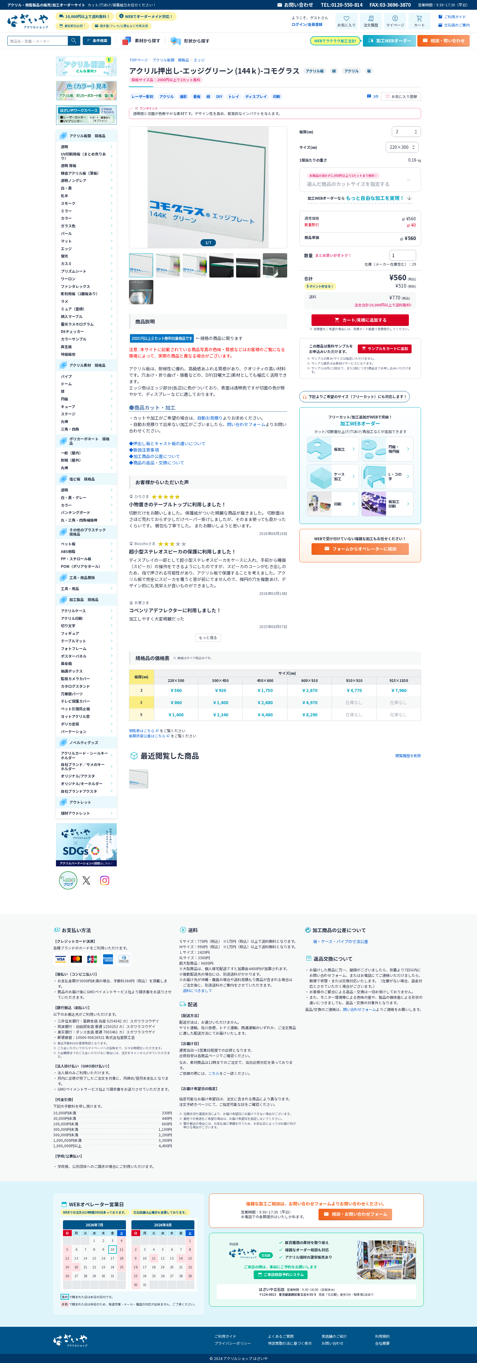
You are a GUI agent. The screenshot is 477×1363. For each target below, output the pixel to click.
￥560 (176, 690)
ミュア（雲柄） (73, 308)
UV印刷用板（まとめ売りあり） (83, 156)
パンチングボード (75, 512)
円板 (64, 398)
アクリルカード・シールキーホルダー (84, 755)
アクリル (166, 96)
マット (66, 240)
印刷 (276, 96)
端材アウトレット (75, 813)
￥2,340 (220, 714)
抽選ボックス (72, 670)
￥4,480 (265, 714)
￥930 (220, 690)
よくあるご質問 (281, 1336)
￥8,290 (309, 714)
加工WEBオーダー (389, 40)
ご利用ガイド (225, 1336)
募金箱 (66, 663)
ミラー (66, 210)
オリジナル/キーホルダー (82, 783)
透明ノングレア (73, 180)
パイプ (66, 376)
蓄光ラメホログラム (77, 324)
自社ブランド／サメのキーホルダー (83, 766)
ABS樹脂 (68, 551)
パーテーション (73, 731)
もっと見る (208, 637)
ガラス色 (68, 225)
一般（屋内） (72, 452)
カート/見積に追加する (360, 320)
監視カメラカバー (75, 678)
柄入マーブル (71, 316)
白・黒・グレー (73, 497)
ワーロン (68, 278)
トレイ (233, 96)
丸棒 (64, 421)
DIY (219, 96)
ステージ (68, 413)
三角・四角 (70, 429)
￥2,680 (265, 702)
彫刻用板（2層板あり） (80, 293)
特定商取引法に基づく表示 (290, 1343)
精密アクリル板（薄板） (81, 173)
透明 (64, 146)
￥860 (176, 702)
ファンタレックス (75, 286)
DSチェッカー (72, 331)
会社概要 (382, 1343)
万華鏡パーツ (72, 693)
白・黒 (66, 187)
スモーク (68, 203)
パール (66, 233)
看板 (196, 96)
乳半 (64, 195)
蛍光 (64, 255)
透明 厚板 (68, 165)
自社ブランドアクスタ (79, 791)
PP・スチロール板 (76, 558)
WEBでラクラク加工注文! (335, 40)
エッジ (66, 248)
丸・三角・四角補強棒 (79, 519)
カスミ (66, 263)
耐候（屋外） (72, 460)
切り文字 (68, 625)
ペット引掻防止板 (75, 708)
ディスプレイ (256, 96)
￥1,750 (265, 690)
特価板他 (68, 354)
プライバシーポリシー (232, 1343)
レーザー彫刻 (142, 96)
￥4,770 (354, 690)
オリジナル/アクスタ (78, 775)
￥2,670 (309, 690)
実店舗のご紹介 (334, 1336)
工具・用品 (70, 588)
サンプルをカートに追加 (384, 348)
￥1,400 (220, 702)
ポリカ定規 (70, 723)
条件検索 (96, 40)
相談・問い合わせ (443, 40)
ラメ (64, 301)
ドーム (66, 383)
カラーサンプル (73, 338)
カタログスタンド (75, 686)
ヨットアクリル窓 (75, 716)
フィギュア (70, 633)
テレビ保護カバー (75, 701)
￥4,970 (309, 702)
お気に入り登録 (401, 96)
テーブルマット (73, 640)
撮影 (183, 96)
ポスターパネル (73, 656)
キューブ (68, 406)
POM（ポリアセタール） (81, 566)
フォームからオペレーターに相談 (360, 549)
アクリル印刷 (71, 618)
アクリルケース (73, 610)
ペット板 (68, 543)
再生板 (66, 346)
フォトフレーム (73, 648)
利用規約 (382, 1336)
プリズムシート (73, 271)
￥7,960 (398, 690)
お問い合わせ (295, 5)
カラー (66, 218)
